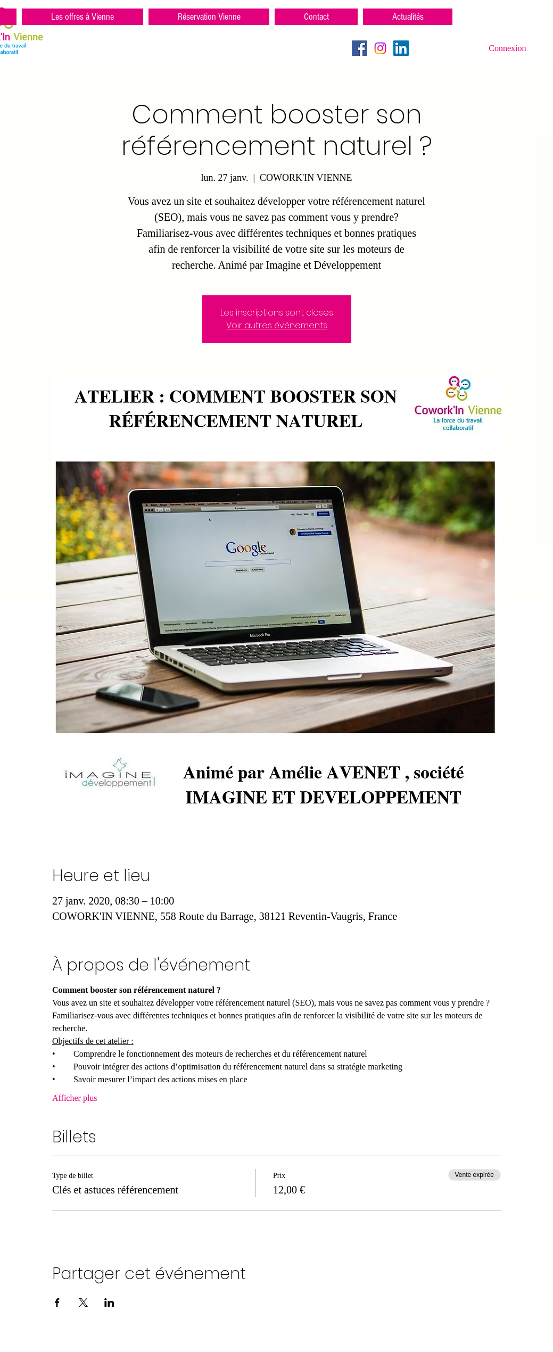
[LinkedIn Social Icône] (401, 48)
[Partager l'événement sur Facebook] (57, 1302)
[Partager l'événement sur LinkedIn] (109, 1302)
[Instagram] (380, 48)
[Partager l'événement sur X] (83, 1302)
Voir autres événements (276, 325)
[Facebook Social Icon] (359, 48)
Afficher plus (74, 1097)
